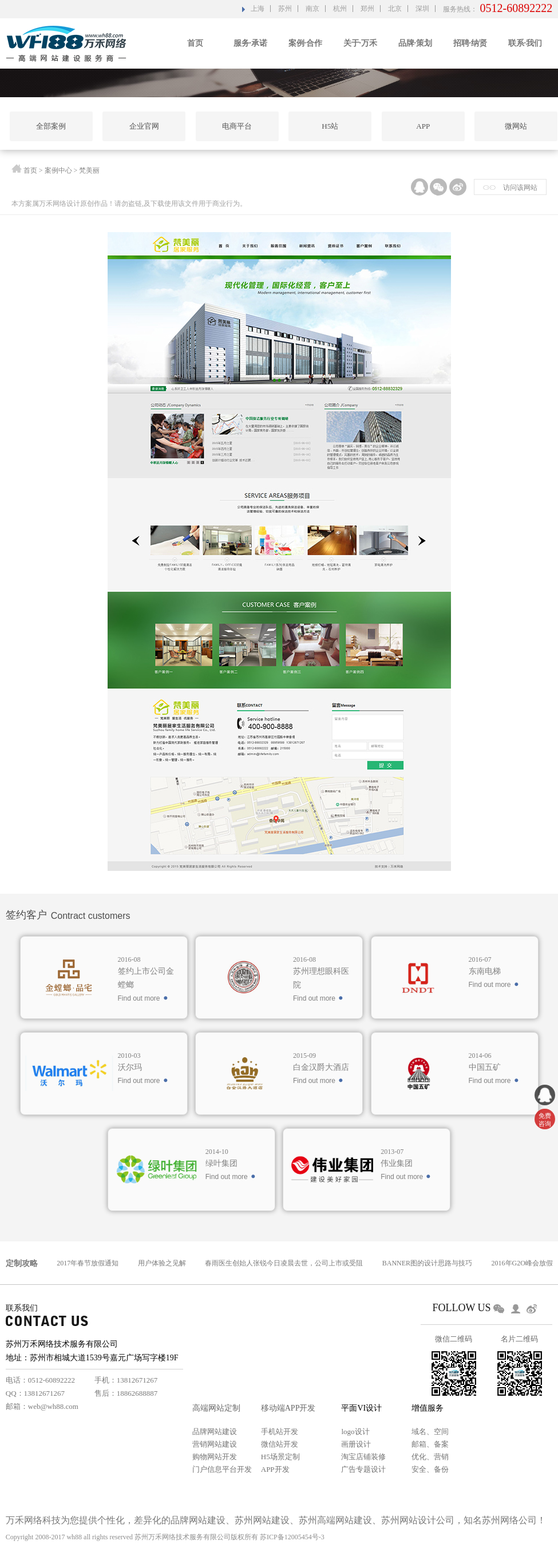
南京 (312, 8)
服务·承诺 (251, 43)
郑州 (367, 8)
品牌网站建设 (214, 1431)
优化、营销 (430, 1456)
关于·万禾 (360, 43)
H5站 (330, 126)
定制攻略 (22, 1263)
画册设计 (356, 1444)
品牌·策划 (415, 43)
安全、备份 (430, 1469)
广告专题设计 (363, 1469)
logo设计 (355, 1431)
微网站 (516, 126)
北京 (395, 8)
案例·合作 (305, 43)
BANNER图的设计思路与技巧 (427, 1263)
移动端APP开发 (288, 1408)
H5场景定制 (280, 1456)
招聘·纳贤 (470, 43)
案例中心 (58, 172)
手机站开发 (279, 1431)
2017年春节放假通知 (87, 1263)
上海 (257, 8)
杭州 (340, 8)
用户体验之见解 (162, 1263)
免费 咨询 (545, 1119)
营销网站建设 (214, 1444)
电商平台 (237, 126)
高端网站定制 (216, 1408)
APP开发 (275, 1469)
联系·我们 (525, 43)
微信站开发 (279, 1444)
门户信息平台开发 (222, 1469)
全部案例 (51, 126)
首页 (195, 43)
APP (423, 126)
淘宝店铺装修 (363, 1456)
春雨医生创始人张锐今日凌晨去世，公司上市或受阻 (284, 1263)
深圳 (422, 8)
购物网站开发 (214, 1456)
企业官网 (144, 126)
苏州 (285, 8)
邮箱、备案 (430, 1444)
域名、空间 (430, 1431)
